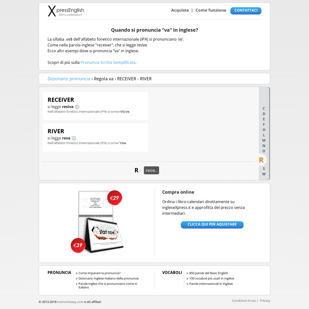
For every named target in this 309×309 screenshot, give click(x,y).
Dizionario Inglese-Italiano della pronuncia (108, 278)
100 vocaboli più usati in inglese (211, 278)
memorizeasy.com (70, 302)
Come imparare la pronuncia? (99, 273)
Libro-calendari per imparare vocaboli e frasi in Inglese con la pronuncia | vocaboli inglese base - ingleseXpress (66, 10)
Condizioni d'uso (244, 300)
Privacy (265, 300)
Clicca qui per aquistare (212, 224)
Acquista (180, 10)
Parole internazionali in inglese (211, 283)
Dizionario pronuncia (69, 78)
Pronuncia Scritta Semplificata (108, 62)
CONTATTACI (246, 10)
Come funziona (211, 10)
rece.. (151, 170)
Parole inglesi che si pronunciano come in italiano (107, 285)
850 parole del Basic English (208, 273)
